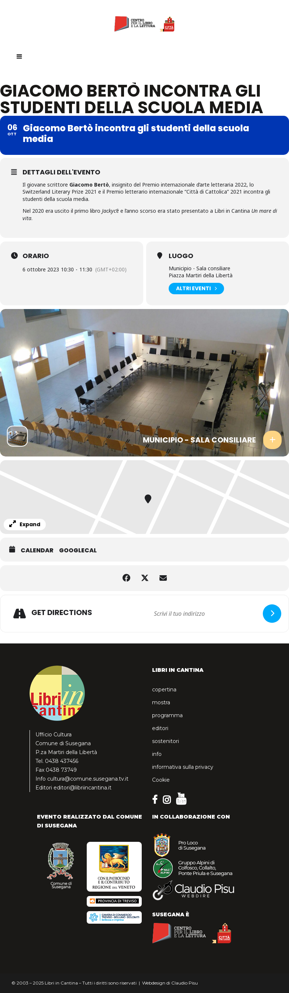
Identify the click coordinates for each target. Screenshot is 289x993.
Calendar (37, 550)
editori (160, 728)
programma (167, 715)
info (157, 754)
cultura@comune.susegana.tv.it (87, 778)
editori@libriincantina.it (82, 787)
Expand (24, 524)
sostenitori (165, 741)
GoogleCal (78, 550)
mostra (161, 702)
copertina (164, 689)
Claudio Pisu (184, 983)
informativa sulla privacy (182, 767)
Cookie (161, 780)
